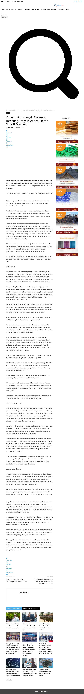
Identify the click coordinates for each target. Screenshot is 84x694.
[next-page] (10, 679)
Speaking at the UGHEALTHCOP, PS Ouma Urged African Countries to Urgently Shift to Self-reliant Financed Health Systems (28, 649)
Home (8, 110)
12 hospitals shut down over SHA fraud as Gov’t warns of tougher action (13, 626)
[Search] (4, 17)
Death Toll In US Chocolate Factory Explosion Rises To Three (16, 580)
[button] (42, 102)
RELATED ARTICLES (14, 608)
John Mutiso (11, 127)
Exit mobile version (42, 691)
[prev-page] (7, 679)
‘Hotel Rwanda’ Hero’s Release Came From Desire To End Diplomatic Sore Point (43, 581)
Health (13, 110)
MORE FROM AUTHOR (31, 608)
